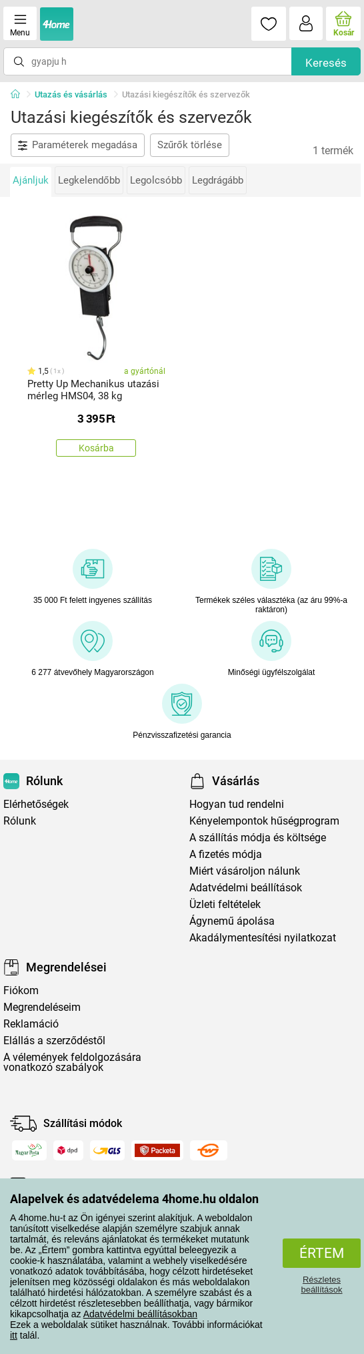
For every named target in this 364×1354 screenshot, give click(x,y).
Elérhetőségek (36, 804)
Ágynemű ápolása (232, 921)
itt (13, 1335)
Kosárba (96, 448)
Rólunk (19, 821)
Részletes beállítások (321, 1285)
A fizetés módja (225, 854)
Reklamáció (31, 1024)
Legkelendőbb (89, 180)
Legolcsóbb (156, 180)
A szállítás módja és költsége (257, 838)
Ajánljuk (31, 180)
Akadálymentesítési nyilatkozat (262, 938)
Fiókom (21, 990)
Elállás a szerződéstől (54, 1041)
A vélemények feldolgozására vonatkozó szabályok (72, 1062)
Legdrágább (217, 180)
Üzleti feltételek (225, 904)
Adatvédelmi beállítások (245, 888)
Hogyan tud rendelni (236, 804)
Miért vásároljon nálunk (244, 871)
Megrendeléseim (42, 1007)
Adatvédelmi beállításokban (140, 1314)
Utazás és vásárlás (71, 94)
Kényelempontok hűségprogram (264, 821)
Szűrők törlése (189, 145)
